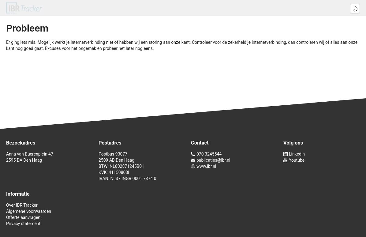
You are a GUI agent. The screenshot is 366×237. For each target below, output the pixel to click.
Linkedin (294, 154)
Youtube (293, 160)
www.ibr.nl (203, 166)
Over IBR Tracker (22, 205)
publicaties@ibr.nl (210, 160)
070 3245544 (206, 154)
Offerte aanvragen (23, 217)
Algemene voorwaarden (28, 211)
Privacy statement (23, 223)
